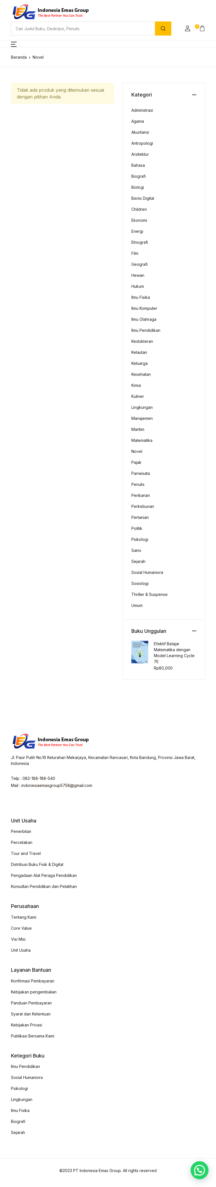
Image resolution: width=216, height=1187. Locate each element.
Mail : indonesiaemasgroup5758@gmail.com (51, 785)
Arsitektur (140, 154)
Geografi (139, 264)
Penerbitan (21, 831)
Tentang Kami (23, 917)
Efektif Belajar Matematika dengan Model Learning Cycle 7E (174, 652)
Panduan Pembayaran (31, 1002)
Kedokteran (142, 341)
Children (139, 209)
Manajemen (142, 418)
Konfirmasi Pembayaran (32, 980)
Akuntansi (140, 132)
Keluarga (139, 363)
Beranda (19, 57)
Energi (137, 231)
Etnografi (139, 242)
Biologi (137, 187)
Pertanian (140, 517)
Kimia (136, 385)
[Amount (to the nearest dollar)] (83, 28)
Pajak (136, 462)
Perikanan (140, 495)
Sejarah (138, 561)
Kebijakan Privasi (26, 1025)
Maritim (137, 429)
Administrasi (142, 110)
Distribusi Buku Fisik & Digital (37, 864)
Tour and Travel (26, 853)
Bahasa (138, 165)
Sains (136, 550)
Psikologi (139, 539)
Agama (137, 121)
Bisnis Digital (142, 198)
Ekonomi (139, 220)
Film (134, 253)
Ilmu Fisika (140, 297)
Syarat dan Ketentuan (31, 1014)
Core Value (21, 928)
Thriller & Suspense (149, 594)
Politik (136, 528)
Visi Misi (18, 939)
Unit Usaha (21, 950)
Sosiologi (139, 583)
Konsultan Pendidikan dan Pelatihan (44, 886)
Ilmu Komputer (144, 308)
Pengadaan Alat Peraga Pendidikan (44, 875)
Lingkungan (142, 407)
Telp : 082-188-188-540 (33, 778)
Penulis (138, 484)
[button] (187, 28)
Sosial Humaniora (147, 572)
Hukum (137, 286)
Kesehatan (141, 374)
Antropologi (142, 143)
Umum (137, 605)
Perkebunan (142, 506)
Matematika (141, 440)
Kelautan (139, 352)
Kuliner (137, 396)
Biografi (138, 176)
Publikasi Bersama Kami (32, 1036)
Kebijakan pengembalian (34, 991)
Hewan (137, 275)
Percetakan (21, 842)
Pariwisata (140, 473)
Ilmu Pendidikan (145, 330)
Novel (136, 451)
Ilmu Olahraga (143, 319)
